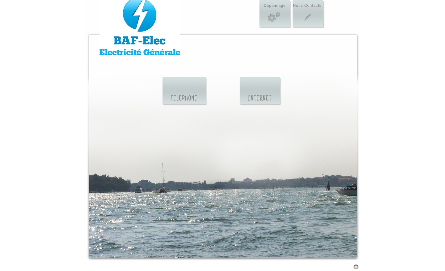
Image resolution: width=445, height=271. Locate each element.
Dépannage (275, 5)
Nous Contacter (308, 5)
